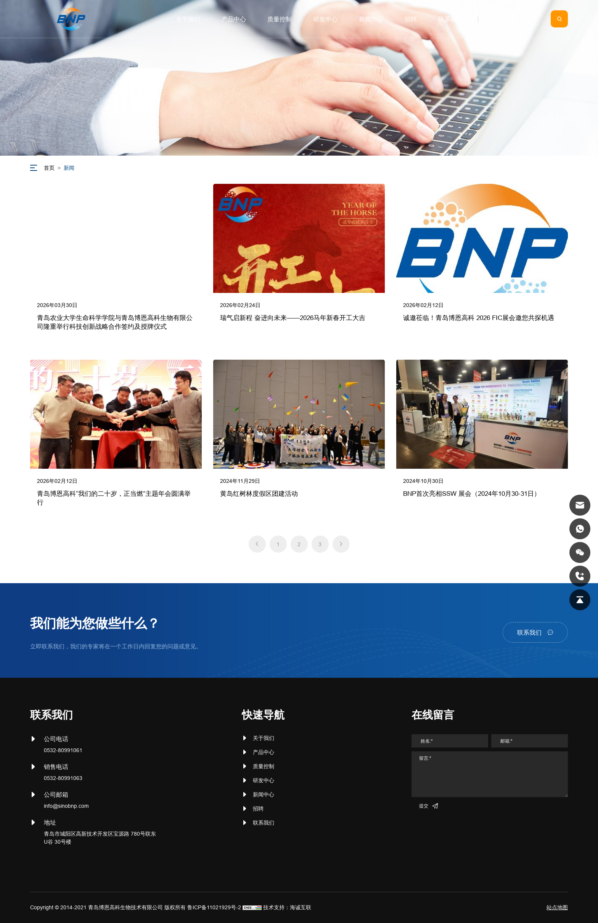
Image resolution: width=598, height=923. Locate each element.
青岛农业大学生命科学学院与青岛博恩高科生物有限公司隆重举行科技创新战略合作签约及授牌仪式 (115, 322)
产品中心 (263, 752)
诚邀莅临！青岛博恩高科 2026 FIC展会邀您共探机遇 (478, 318)
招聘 (258, 808)
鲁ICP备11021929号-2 (214, 907)
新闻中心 (263, 794)
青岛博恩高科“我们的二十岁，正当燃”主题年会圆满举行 (114, 498)
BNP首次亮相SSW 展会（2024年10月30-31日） (471, 493)
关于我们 (263, 738)
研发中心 (263, 780)
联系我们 (263, 823)
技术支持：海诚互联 (287, 907)
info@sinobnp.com (66, 806)
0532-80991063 (63, 778)
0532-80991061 (63, 750)
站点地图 (557, 907)
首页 (49, 168)
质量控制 (263, 766)
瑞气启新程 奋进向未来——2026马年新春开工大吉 (292, 318)
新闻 (69, 168)
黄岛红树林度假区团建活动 (259, 493)
